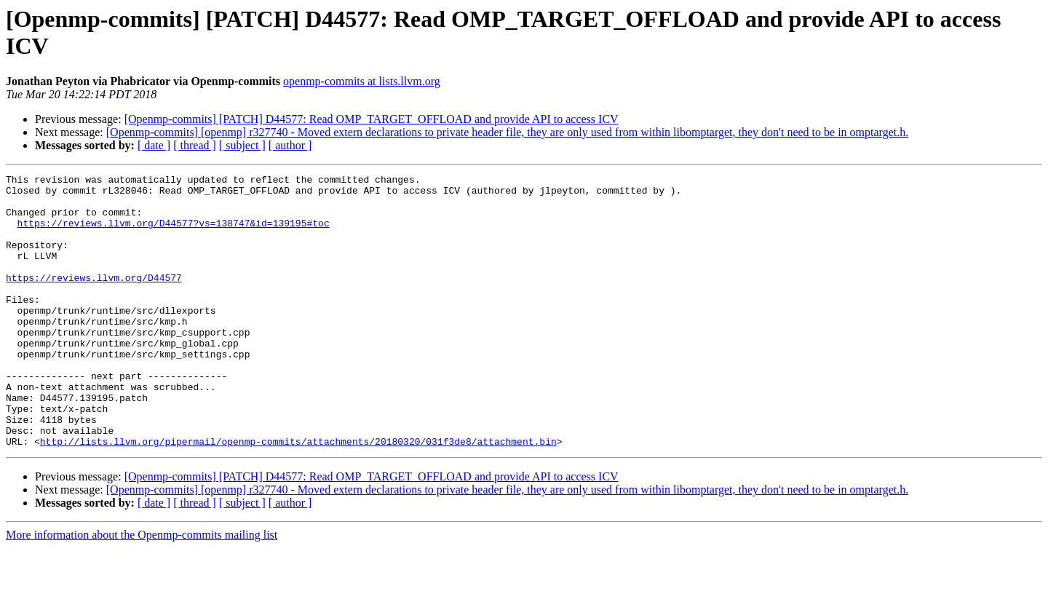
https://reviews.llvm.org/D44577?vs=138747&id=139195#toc (173, 233)
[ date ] (154, 145)
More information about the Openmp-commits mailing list (141, 589)
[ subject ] (242, 145)
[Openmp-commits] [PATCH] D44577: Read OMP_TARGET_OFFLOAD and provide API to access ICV (371, 119)
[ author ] (290, 145)
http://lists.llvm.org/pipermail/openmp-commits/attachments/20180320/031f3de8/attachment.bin (298, 495)
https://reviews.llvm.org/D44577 (94, 299)
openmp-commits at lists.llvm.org (361, 81)
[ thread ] (194, 145)
